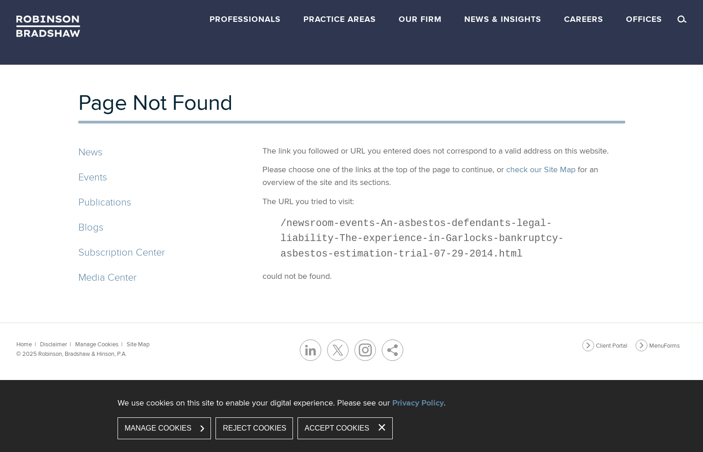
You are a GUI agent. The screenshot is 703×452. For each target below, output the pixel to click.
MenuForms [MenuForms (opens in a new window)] (664, 345)
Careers (583, 19)
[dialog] (351, 416)
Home (24, 344)
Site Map (138, 344)
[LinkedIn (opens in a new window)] (310, 350)
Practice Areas (339, 19)
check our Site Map (540, 169)
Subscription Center (121, 252)
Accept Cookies (337, 428)
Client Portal (611, 345)
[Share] (392, 350)
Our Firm (420, 19)
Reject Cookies (254, 428)
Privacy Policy (418, 403)
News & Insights (502, 19)
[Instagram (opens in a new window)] (365, 350)
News (90, 151)
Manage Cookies (96, 344)
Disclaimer (53, 344)
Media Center (107, 277)
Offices (644, 19)
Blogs (90, 227)
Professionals (245, 19)
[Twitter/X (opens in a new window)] (338, 350)
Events (92, 177)
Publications (104, 202)
